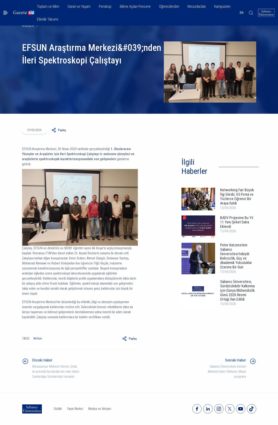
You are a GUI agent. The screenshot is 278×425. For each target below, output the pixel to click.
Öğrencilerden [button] (169, 6)
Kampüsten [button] (222, 6)
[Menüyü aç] (5, 13)
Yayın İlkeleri (75, 409)
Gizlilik (58, 409)
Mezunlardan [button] (197, 6)
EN (241, 13)
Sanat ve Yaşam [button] (79, 6)
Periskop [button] (105, 6)
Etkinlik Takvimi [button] (47, 19)
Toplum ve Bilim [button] (48, 6)
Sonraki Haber (235, 360)
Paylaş (62, 130)
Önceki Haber (42, 360)
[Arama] (250, 12)
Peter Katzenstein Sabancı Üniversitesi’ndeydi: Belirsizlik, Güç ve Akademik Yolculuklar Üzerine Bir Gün (236, 256)
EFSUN (38, 338)
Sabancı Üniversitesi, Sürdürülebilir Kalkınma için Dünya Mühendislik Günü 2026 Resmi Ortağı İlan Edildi (237, 290)
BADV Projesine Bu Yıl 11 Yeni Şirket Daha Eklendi (236, 222)
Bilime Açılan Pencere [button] (135, 6)
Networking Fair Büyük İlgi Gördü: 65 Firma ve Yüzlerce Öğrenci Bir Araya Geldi (237, 196)
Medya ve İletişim (99, 409)
